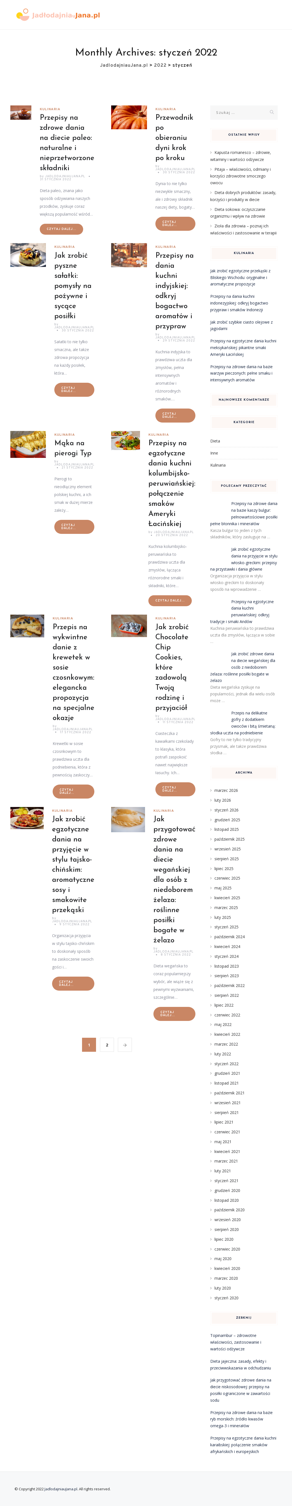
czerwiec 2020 (227, 1249)
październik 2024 (229, 936)
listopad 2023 (226, 966)
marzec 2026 (226, 790)
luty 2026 (222, 800)
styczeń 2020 (226, 1297)
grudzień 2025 (227, 819)
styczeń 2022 (226, 1063)
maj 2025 (223, 888)
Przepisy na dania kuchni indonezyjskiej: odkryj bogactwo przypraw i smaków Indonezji (239, 303)
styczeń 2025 (226, 927)
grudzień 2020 (227, 1190)
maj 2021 (223, 1141)
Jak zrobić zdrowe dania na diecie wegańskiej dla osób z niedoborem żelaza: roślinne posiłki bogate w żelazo (242, 667)
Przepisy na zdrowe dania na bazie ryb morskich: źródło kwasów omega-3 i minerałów (241, 1419)
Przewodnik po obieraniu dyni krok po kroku (174, 138)
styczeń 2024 (226, 956)
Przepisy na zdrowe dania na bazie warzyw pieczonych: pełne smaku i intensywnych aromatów (241, 373)
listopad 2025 (226, 829)
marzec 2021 (226, 1161)
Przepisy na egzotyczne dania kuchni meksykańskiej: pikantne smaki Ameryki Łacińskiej (243, 347)
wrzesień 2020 (227, 1219)
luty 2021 (222, 1170)
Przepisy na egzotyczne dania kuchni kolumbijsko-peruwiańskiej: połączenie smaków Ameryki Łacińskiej (171, 484)
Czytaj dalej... (61, 229)
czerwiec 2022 (227, 1015)
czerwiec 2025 (227, 878)
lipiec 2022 (223, 1005)
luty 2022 (222, 1054)
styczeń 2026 (226, 810)
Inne (214, 453)
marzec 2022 (226, 1044)
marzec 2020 (226, 1278)
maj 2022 (223, 1024)
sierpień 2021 (226, 1112)
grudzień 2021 (227, 1073)
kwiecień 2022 (227, 1034)
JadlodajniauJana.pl (61, 1488)
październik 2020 (229, 1209)
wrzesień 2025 (227, 849)
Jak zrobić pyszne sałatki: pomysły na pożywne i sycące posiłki (73, 286)
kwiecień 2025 (227, 897)
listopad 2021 (226, 1083)
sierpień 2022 (226, 995)
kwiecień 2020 (227, 1268)
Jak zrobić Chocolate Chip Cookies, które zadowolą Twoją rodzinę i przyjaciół (172, 668)
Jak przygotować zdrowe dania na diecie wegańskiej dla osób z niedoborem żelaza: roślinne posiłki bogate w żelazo (174, 880)
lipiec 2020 (223, 1239)
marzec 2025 (226, 907)
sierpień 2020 (226, 1229)
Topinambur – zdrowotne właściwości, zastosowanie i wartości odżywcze (235, 1342)
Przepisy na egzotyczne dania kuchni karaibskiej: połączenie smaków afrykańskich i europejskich (243, 1444)
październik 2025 (229, 839)
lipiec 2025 (223, 868)
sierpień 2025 (226, 858)
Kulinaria (50, 109)
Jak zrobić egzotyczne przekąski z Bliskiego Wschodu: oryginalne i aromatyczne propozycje (240, 277)
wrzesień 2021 (227, 1102)
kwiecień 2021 (227, 1151)
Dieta (215, 441)
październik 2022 (229, 985)
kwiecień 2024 (227, 946)
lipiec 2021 (223, 1122)
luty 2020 (222, 1288)
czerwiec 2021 (227, 1131)
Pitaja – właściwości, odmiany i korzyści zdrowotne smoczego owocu (240, 176)
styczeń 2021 (226, 1180)
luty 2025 (222, 917)
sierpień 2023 (226, 975)
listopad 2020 (226, 1200)
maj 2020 (223, 1258)
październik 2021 (229, 1093)
